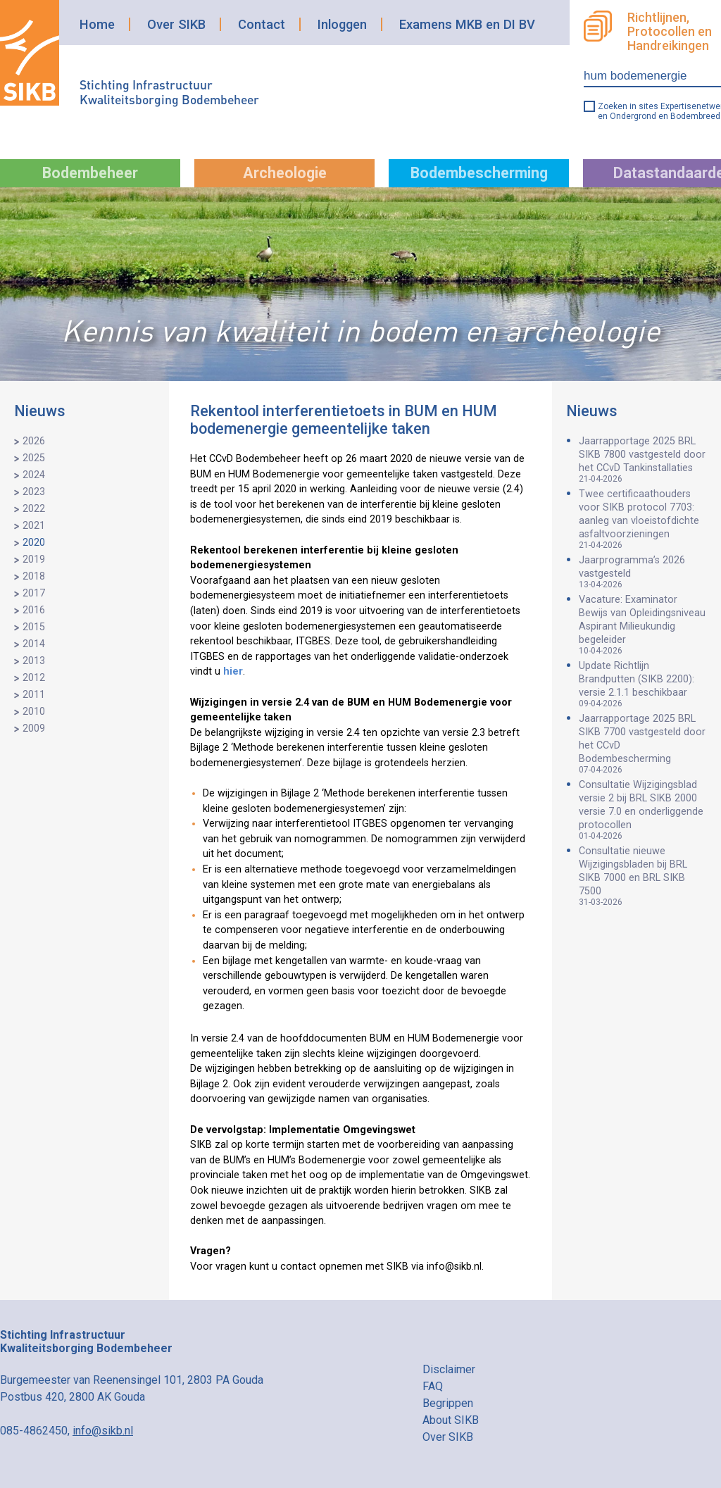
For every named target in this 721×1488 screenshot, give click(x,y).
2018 (34, 576)
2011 (34, 695)
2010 (34, 712)
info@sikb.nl (103, 1430)
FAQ (432, 1386)
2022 (34, 509)
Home (97, 24)
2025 (34, 458)
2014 (34, 644)
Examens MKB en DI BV (467, 24)
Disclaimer (448, 1369)
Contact (261, 24)
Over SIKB (176, 24)
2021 (34, 526)
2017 (34, 593)
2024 (34, 475)
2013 (34, 661)
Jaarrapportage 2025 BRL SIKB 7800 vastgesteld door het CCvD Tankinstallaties (643, 459)
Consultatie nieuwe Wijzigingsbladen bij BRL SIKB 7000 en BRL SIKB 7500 (643, 876)
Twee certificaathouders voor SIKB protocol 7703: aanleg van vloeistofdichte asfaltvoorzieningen (643, 519)
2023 (34, 492)
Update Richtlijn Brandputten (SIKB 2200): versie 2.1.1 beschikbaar (643, 684)
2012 (34, 678)
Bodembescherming (479, 173)
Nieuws (39, 411)
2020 (34, 543)
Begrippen (447, 1403)
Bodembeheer (90, 173)
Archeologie (285, 173)
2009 (34, 728)
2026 (34, 441)
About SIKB (450, 1420)
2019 (34, 559)
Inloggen (342, 24)
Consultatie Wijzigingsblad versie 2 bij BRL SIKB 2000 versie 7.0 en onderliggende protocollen (643, 810)
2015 (34, 627)
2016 (34, 610)
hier (233, 671)
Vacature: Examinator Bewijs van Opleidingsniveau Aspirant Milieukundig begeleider (643, 625)
